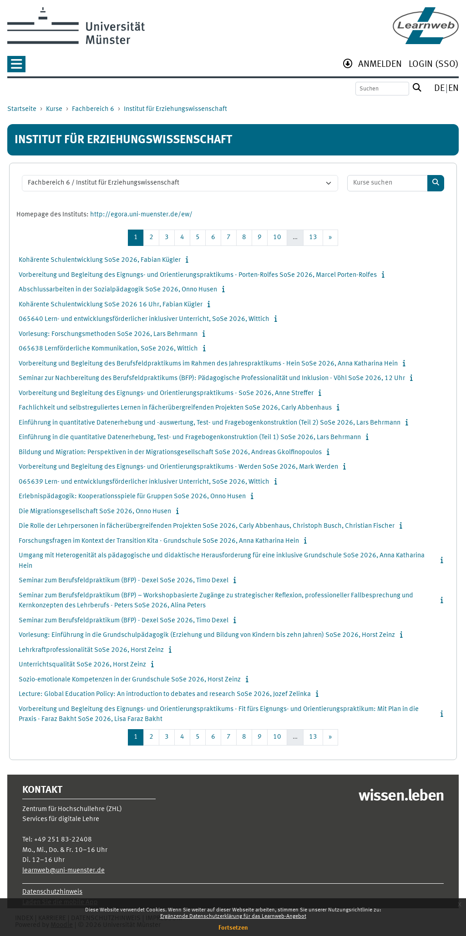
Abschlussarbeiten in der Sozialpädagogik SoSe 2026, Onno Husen (118, 289)
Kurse (54, 109)
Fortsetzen (233, 928)
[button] (16, 67)
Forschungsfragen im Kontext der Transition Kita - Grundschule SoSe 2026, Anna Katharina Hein (159, 541)
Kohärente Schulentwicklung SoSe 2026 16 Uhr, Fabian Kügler (111, 304)
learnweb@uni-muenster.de (63, 870)
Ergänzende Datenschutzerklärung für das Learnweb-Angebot (233, 916)
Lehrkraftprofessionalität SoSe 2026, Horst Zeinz (91, 650)
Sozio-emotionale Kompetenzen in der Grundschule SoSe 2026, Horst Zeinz (130, 679)
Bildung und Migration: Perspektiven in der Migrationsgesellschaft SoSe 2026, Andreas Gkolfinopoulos (170, 452)
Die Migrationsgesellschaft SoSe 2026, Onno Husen (95, 511)
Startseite (21, 109)
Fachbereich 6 (93, 109)
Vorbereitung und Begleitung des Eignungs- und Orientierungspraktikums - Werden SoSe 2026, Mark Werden (178, 467)
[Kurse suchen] (387, 183)
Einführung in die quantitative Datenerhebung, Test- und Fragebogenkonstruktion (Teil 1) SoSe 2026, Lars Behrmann (190, 437)
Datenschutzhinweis (52, 892)
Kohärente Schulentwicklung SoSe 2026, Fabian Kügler (100, 260)
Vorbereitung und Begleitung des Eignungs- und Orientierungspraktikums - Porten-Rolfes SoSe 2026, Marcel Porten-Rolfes (198, 275)
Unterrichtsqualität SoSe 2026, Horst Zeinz (82, 664)
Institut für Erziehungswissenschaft (175, 109)
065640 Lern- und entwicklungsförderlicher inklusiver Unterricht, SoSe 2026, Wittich (144, 319)
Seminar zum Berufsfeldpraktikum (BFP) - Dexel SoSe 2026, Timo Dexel (123, 580)
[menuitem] (380, 65)
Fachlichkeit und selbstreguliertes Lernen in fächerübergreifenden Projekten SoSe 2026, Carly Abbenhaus (175, 408)
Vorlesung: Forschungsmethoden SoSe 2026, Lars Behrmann (108, 334)
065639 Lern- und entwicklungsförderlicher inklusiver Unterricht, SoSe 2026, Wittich (144, 482)
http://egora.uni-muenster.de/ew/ (141, 214)
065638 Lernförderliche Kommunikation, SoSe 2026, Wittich (108, 348)
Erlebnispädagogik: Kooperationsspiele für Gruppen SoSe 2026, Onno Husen (132, 496)
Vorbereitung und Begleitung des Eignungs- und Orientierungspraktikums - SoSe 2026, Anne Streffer (166, 393)
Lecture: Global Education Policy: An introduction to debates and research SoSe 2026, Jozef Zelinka (165, 694)
